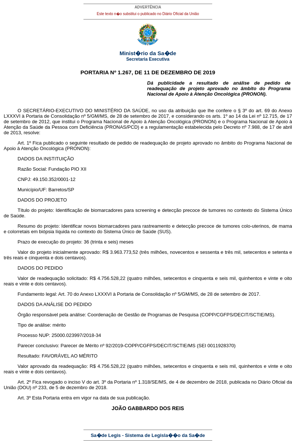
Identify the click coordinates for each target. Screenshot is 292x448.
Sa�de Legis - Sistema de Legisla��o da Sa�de (148, 435)
